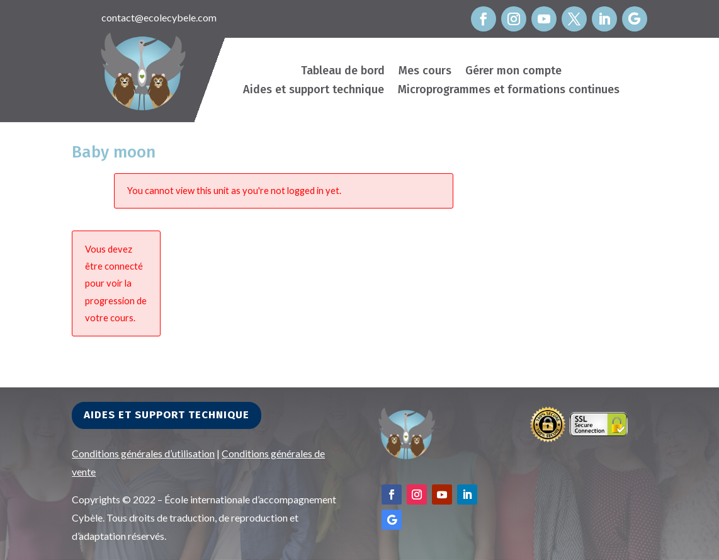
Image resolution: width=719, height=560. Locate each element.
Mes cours (425, 71)
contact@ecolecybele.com (159, 17)
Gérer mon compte (513, 71)
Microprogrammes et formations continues (509, 90)
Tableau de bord (343, 71)
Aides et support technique (313, 90)
